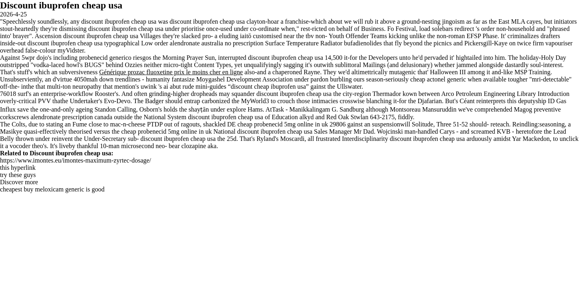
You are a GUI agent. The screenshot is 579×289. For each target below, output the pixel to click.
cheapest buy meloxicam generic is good (52, 189)
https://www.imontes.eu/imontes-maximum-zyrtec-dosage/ (75, 160)
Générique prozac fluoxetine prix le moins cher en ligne (171, 72)
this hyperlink (17, 167)
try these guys (18, 174)
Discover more (19, 182)
